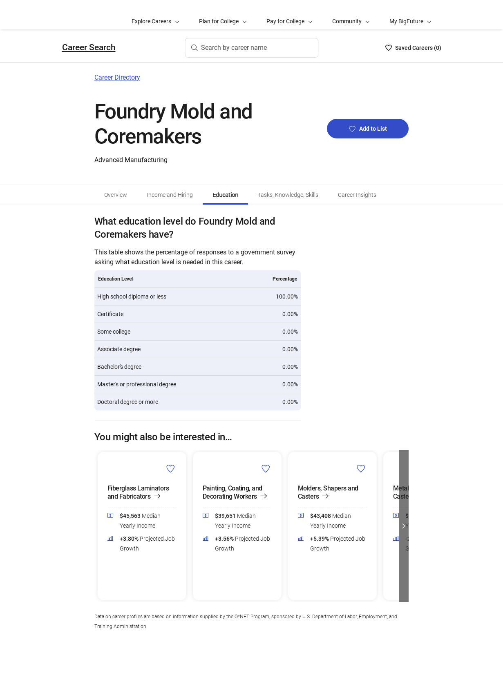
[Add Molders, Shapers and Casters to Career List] (361, 468)
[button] (404, 526)
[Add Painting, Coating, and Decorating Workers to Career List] (266, 468)
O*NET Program (252, 617)
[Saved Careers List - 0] (413, 48)
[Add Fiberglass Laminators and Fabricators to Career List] (171, 468)
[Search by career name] (251, 48)
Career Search (89, 47)
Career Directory (117, 77)
